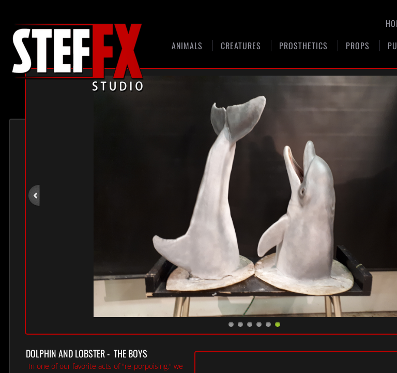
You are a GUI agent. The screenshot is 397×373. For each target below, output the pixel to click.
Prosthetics (303, 45)
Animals (187, 45)
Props (358, 45)
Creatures (241, 45)
